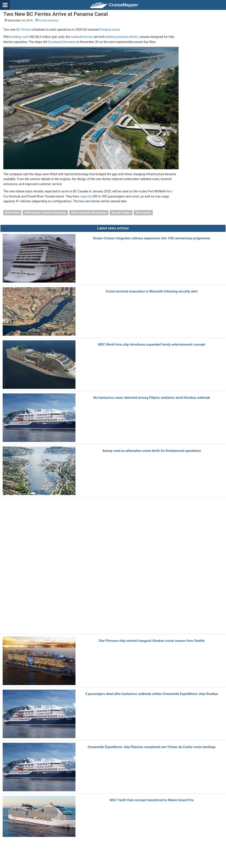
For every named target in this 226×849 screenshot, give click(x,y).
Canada (144, 213)
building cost (19, 37)
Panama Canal (110, 29)
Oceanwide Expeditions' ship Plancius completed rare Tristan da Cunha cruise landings (152, 747)
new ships (122, 213)
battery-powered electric (122, 37)
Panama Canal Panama (46, 213)
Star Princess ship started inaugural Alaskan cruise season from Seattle (152, 641)
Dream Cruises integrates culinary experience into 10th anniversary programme (151, 238)
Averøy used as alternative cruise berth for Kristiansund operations (151, 451)
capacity (85, 196)
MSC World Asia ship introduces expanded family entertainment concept (151, 344)
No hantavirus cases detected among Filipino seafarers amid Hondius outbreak (151, 398)
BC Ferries (23, 29)
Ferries (14, 213)
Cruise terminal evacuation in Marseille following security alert (151, 291)
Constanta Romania (61, 42)
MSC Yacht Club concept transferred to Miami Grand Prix (152, 800)
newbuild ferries (82, 37)
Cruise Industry (46, 20)
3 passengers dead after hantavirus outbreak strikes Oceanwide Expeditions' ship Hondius (151, 694)
